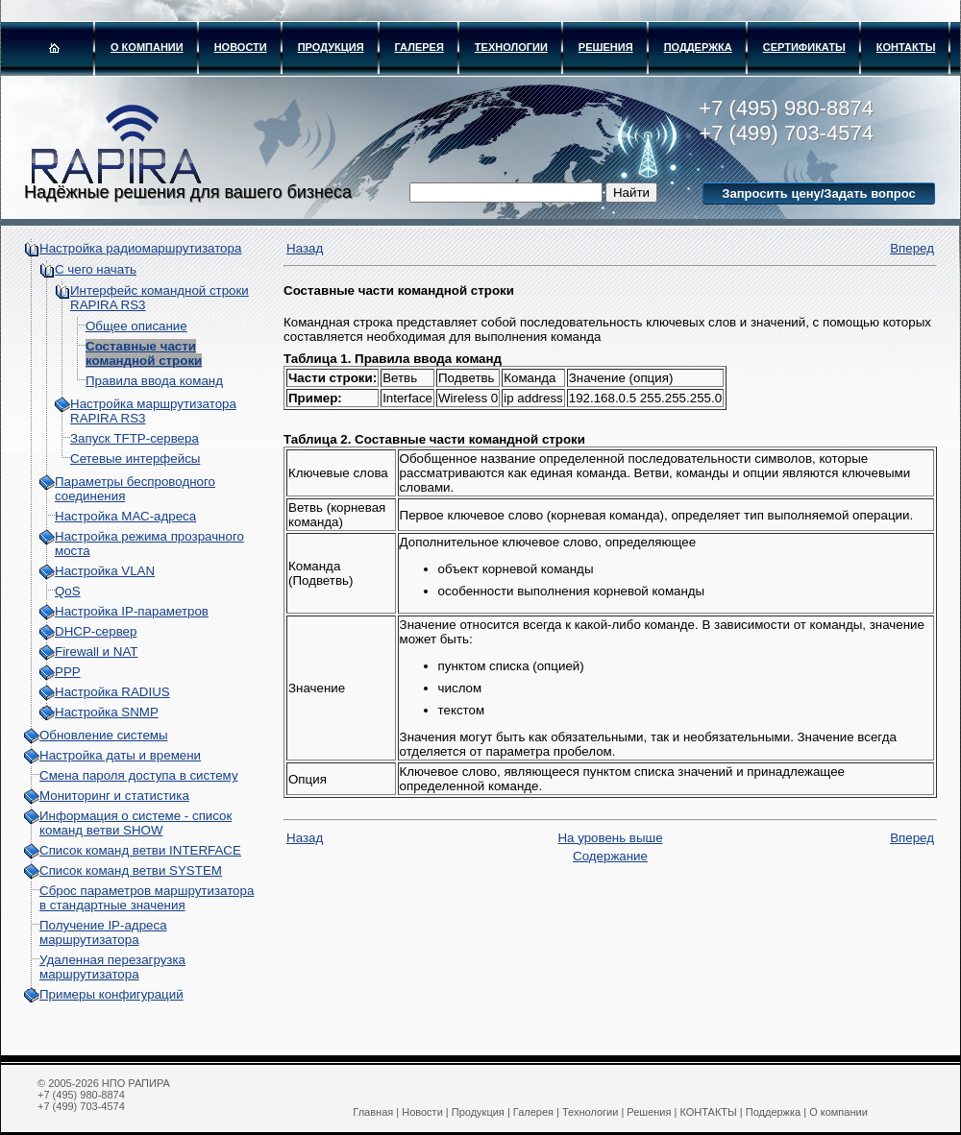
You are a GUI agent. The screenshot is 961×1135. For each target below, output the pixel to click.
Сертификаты (804, 47)
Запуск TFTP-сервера (134, 438)
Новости (240, 47)
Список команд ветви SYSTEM (130, 870)
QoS (68, 591)
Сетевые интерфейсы (135, 458)
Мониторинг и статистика (114, 795)
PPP (68, 671)
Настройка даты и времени (120, 755)
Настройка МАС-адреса (125, 516)
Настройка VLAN (105, 571)
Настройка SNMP (107, 712)
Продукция (331, 47)
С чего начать (95, 269)
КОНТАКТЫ (906, 47)
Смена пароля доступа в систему (138, 775)
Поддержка (698, 47)
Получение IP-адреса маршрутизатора (103, 932)
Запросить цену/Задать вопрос (818, 193)
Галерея (419, 47)
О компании (147, 47)
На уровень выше (609, 838)
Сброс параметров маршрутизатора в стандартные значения (146, 897)
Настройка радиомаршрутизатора (140, 248)
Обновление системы (103, 735)
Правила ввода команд (154, 381)
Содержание (610, 856)
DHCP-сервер (95, 631)
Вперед (912, 248)
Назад (304, 248)
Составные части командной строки (144, 353)
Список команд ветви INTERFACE (140, 850)
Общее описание (136, 326)
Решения (606, 47)
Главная (373, 1112)
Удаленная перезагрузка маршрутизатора (112, 967)
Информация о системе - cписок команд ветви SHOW (135, 823)
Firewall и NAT (96, 651)
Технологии (511, 47)
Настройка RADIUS (112, 692)
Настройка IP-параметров (132, 611)
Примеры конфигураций (111, 994)
